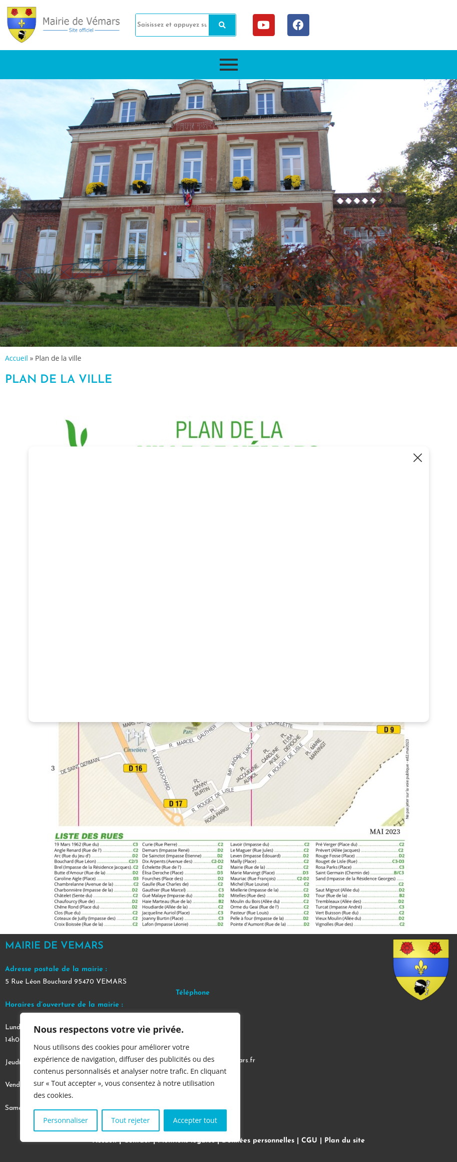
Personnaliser (65, 1120)
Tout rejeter (130, 1120)
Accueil (16, 358)
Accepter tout (195, 1120)
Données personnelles (258, 1140)
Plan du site (344, 1140)
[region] (130, 1077)
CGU (309, 1140)
